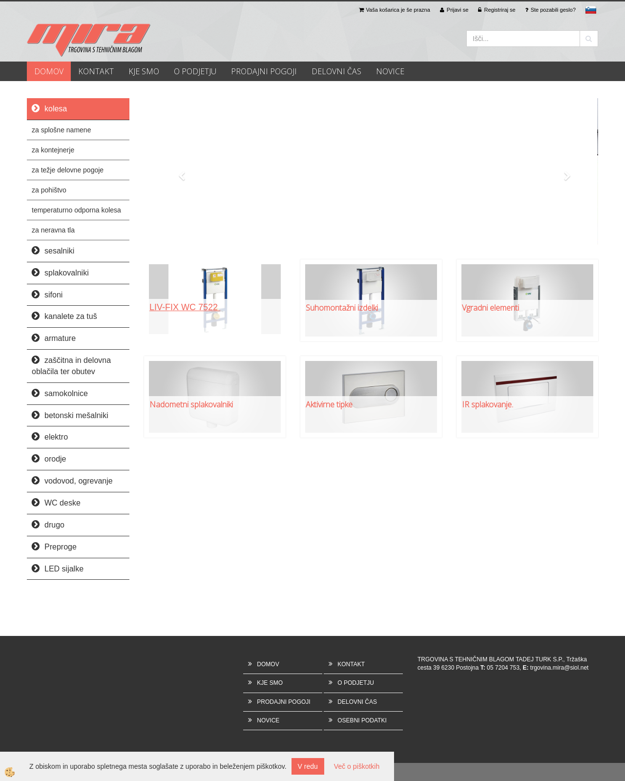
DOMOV (48, 71)
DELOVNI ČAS (336, 71)
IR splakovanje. (487, 404)
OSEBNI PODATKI (361, 720)
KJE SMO (143, 71)
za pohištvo (49, 190)
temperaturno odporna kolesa (76, 210)
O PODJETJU (195, 71)
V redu (308, 766)
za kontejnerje (53, 150)
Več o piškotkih (356, 766)
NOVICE (390, 71)
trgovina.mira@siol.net (559, 667)
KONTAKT (96, 71)
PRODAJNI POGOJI (264, 71)
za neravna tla (53, 230)
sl (590, 10)
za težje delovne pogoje (68, 170)
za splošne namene (61, 130)
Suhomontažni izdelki (342, 307)
